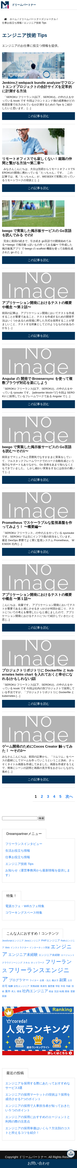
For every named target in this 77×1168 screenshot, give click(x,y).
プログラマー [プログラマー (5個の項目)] (19, 980)
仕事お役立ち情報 (17, 857)
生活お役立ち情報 (17, 850)
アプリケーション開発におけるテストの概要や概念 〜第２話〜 (37, 305)
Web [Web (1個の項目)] (7, 947)
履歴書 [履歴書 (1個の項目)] (51, 986)
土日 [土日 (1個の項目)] (70, 980)
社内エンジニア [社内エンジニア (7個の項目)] (35, 991)
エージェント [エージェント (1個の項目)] (68, 955)
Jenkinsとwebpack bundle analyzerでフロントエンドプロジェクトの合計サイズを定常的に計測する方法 (38, 87)
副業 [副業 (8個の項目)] (63, 980)
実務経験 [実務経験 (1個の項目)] (34, 986)
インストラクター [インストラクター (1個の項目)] (19, 947)
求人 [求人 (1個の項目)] (13, 991)
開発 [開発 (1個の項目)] (67, 991)
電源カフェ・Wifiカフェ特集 (24, 906)
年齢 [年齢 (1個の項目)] (68, 986)
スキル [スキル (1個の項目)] (26, 962)
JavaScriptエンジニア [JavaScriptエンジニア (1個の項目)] (13, 940)
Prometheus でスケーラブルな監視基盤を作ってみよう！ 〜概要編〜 (37, 525)
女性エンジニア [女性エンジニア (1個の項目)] (21, 986)
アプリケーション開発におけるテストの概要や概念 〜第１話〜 (37, 597)
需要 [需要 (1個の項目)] (72, 991)
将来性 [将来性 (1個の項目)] (43, 986)
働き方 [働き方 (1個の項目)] (55, 980)
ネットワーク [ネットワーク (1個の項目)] (37, 962)
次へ (69, 797)
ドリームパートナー (33, 1157)
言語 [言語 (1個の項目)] (56, 991)
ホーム (10, 19)
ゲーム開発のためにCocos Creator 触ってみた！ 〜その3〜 (37, 748)
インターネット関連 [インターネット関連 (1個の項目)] (39, 947)
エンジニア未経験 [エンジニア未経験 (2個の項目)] (49, 954)
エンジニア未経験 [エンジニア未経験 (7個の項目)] (23, 955)
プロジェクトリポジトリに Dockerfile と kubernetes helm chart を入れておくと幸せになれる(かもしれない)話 (38, 674)
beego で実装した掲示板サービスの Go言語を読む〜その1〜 (36, 449)
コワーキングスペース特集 (23, 912)
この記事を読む (38, 116)
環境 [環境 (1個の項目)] (19, 991)
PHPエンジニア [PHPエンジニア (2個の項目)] (50, 940)
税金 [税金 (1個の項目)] (51, 991)
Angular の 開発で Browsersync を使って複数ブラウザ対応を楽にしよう (37, 381)
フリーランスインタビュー (23, 844)
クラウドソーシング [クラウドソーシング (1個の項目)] (12, 962)
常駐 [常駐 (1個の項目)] (57, 986)
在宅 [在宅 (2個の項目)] (4, 985)
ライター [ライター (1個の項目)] (34, 980)
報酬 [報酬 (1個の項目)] (10, 986)
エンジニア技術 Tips (19, 863)
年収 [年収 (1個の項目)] (63, 986)
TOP (70, 1154)
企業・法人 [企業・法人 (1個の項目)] (45, 980)
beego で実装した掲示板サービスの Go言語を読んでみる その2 (36, 233)
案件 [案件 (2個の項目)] (7, 991)
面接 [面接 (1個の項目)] (4, 996)
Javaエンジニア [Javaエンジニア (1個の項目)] (32, 940)
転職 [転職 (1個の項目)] (62, 991)
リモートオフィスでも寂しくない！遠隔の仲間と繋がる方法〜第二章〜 (37, 161)
